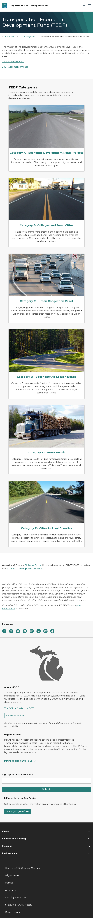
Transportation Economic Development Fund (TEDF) (65, 37)
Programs (9, 37)
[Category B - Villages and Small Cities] (46, 203)
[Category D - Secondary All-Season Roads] (46, 354)
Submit (46, 789)
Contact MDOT (15, 715)
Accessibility (11, 890)
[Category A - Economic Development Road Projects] (46, 130)
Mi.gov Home (12, 875)
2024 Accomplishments (15, 67)
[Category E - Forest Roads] (46, 430)
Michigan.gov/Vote (17, 811)
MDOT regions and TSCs (20, 761)
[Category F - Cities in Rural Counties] (46, 506)
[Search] (84, 4)
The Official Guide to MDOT (19, 708)
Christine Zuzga (33, 565)
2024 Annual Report (13, 61)
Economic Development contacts (24, 568)
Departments (12, 912)
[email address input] (46, 780)
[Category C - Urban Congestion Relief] (46, 279)
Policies (9, 883)
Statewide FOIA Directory (18, 905)
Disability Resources (15, 897)
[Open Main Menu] (89, 4)
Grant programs (28, 37)
